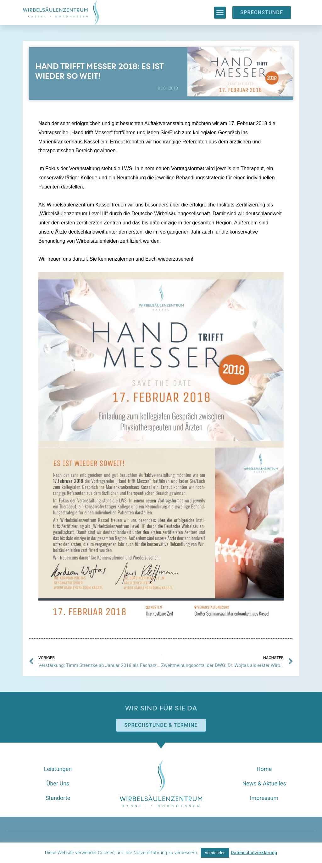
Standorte (58, 798)
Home (264, 769)
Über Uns (58, 783)
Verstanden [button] (215, 852)
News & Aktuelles (264, 783)
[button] (220, 13)
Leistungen (58, 769)
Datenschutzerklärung (254, 852)
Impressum (264, 798)
